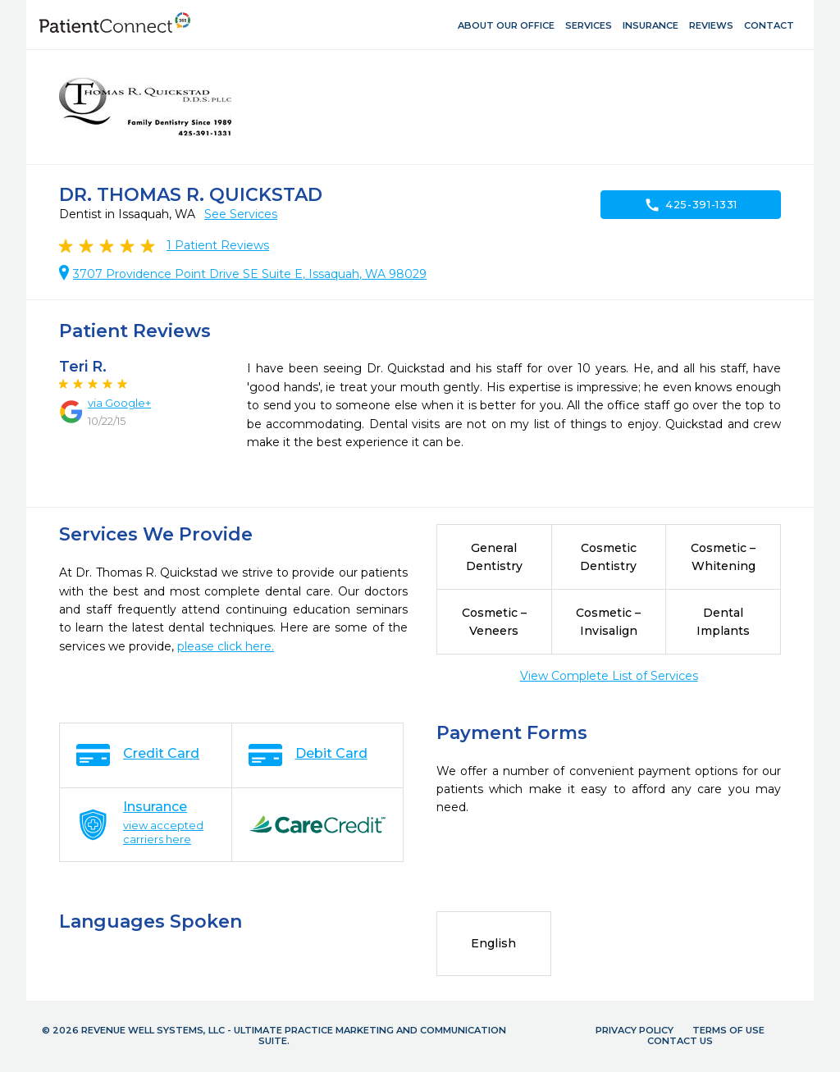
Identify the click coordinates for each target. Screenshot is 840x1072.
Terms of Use (728, 1030)
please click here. (225, 646)
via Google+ (119, 402)
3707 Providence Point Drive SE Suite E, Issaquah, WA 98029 (250, 274)
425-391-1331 (690, 205)
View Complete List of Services (609, 675)
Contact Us (680, 1041)
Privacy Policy (634, 1030)
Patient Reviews (218, 245)
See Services (240, 214)
